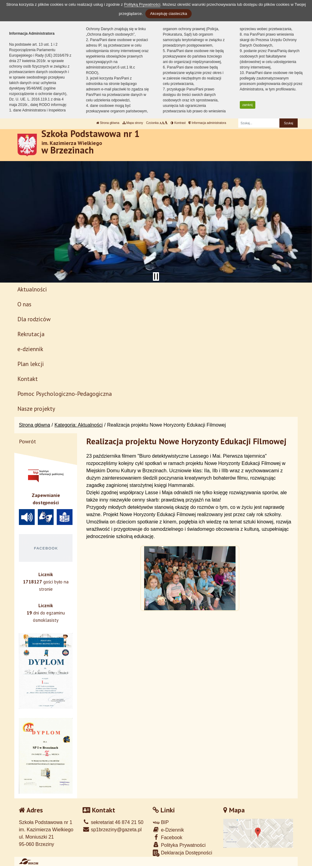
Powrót (27, 441)
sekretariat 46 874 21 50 (113, 822)
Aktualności (32, 289)
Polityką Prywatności (142, 4)
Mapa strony (132, 123)
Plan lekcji (30, 364)
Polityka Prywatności (179, 845)
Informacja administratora (207, 123)
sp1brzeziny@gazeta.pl (112, 829)
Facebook (168, 837)
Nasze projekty (36, 408)
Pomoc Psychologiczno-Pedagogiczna (64, 393)
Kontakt (27, 378)
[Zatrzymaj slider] (156, 276)
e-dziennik (30, 349)
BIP (161, 822)
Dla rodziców (34, 319)
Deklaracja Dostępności (182, 853)
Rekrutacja (30, 334)
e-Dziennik (168, 830)
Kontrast (178, 123)
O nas (24, 304)
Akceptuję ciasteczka (168, 13)
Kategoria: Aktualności (79, 425)
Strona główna (107, 123)
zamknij (247, 105)
